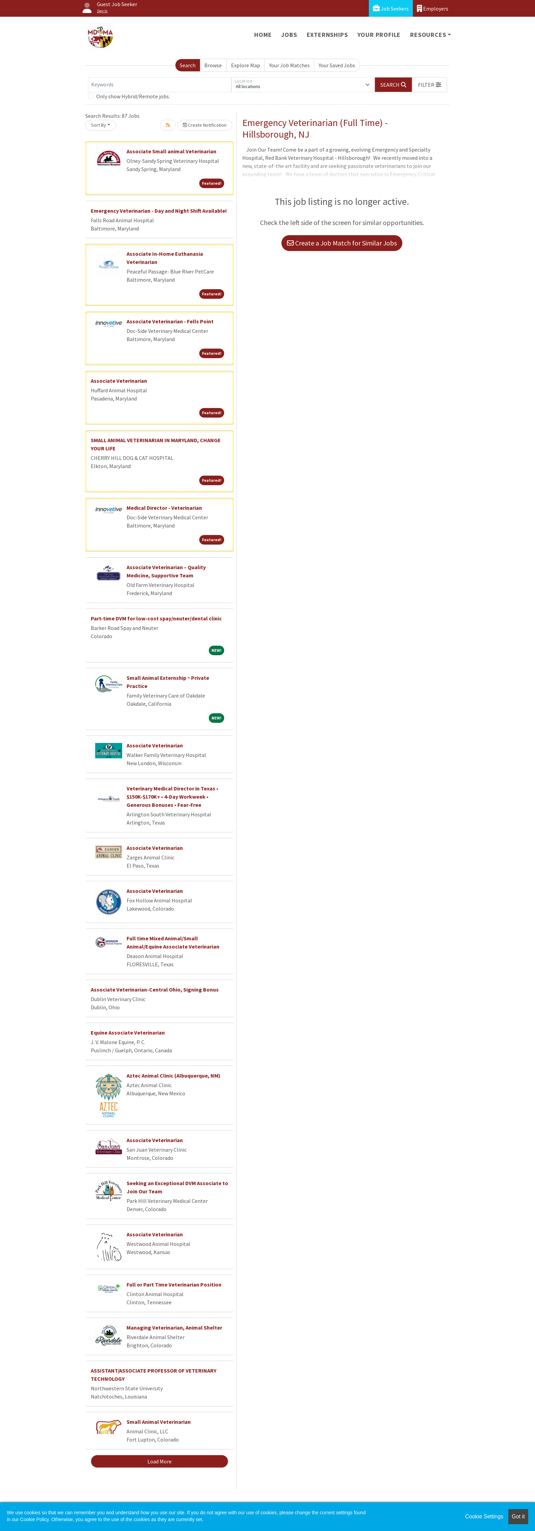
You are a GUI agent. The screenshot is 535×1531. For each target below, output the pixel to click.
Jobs (289, 35)
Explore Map (245, 65)
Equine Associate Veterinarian (128, 1032)
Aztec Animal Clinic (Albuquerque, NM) (173, 1075)
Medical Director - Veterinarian (164, 507)
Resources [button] (428, 35)
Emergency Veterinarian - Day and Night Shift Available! (159, 210)
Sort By (98, 125)
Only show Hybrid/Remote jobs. (133, 96)
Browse (213, 65)
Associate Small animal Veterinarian (171, 151)
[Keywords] (159, 84)
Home (263, 35)
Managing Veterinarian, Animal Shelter (174, 1327)
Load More (159, 1461)
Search (188, 65)
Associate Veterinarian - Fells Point (170, 321)
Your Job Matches (289, 65)
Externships (327, 35)
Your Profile (379, 35)
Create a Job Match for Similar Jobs (342, 243)
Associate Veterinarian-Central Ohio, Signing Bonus (155, 989)
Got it (518, 1516)
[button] (429, 84)
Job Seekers (391, 8)
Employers (432, 8)
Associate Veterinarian (119, 380)
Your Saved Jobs (337, 65)
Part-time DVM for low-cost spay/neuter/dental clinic (156, 618)
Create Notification (205, 125)
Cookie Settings (484, 1516)
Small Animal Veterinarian (159, 1421)
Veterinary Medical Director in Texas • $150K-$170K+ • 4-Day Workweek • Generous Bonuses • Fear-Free (172, 796)
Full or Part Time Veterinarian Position (174, 1284)
